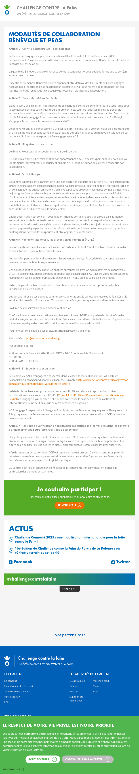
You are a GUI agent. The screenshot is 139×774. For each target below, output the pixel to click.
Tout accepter (43, 759)
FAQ (6, 701)
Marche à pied (101, 680)
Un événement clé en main (19, 686)
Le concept (10, 680)
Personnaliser (13, 769)
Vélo (95, 691)
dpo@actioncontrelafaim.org (42, 338)
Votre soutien (12, 696)
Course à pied (77, 680)
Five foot (74, 691)
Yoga (96, 686)
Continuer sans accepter (87, 759)
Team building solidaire (17, 691)
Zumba (73, 686)
